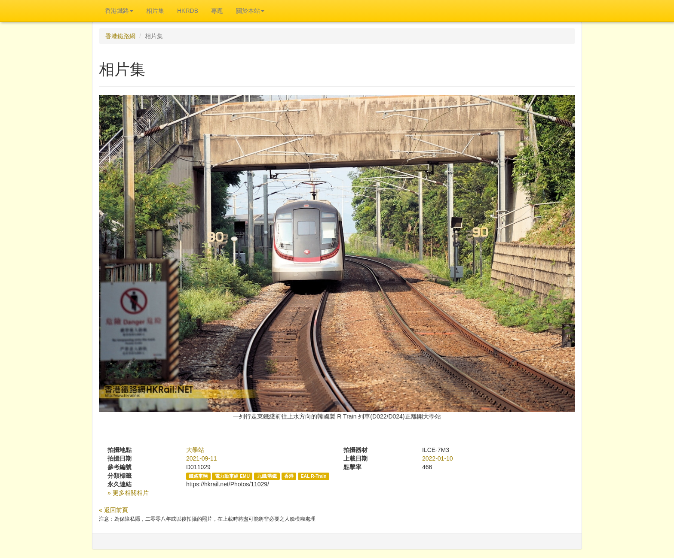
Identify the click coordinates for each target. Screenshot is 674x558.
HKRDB (187, 10)
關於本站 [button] (250, 10)
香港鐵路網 (120, 36)
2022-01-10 (437, 458)
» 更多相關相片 (128, 492)
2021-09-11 (201, 458)
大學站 (195, 449)
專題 (217, 10)
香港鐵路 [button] (119, 10)
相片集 (155, 10)
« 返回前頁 (113, 509)
